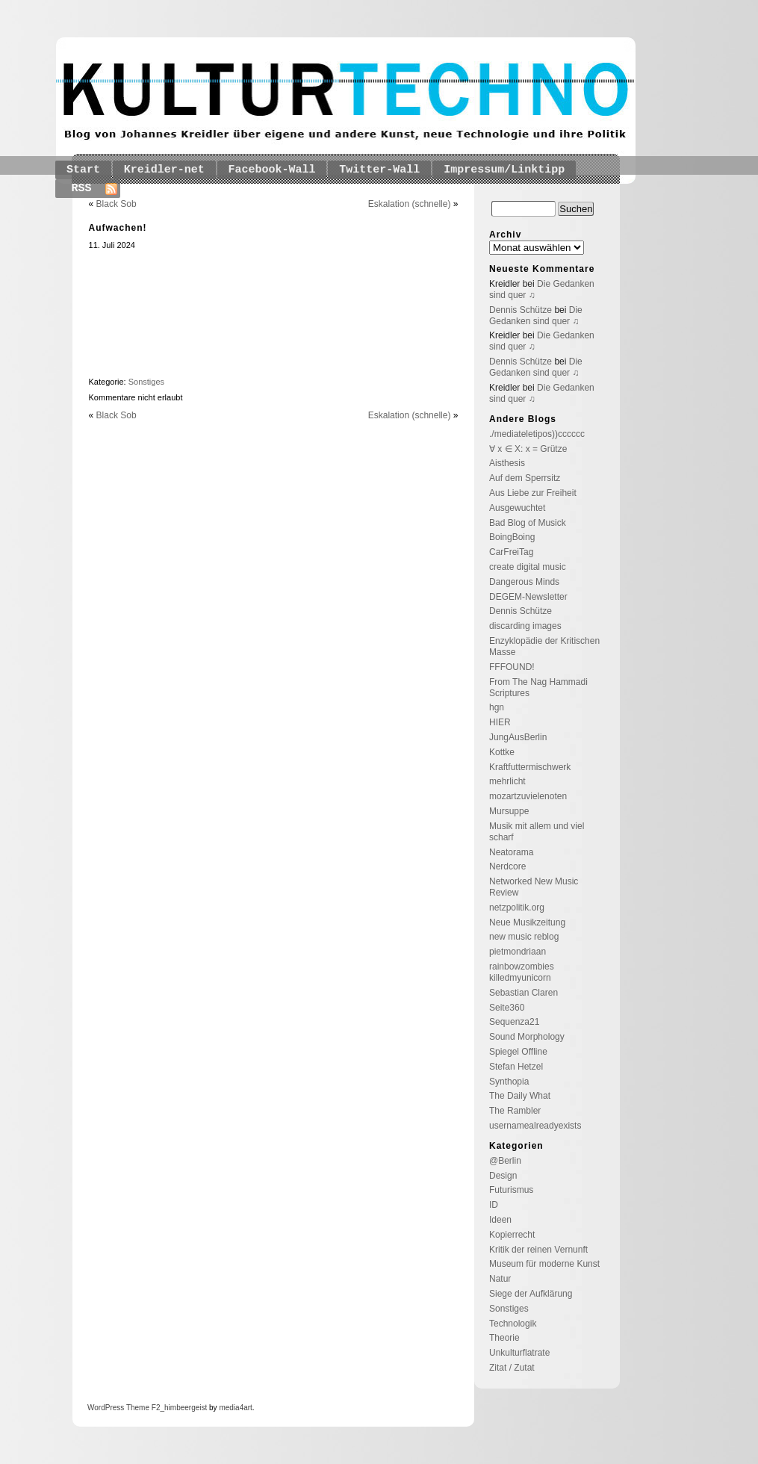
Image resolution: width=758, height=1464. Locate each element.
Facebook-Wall (272, 170)
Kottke (502, 752)
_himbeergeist (183, 1407)
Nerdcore (507, 866)
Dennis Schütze (520, 310)
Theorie (504, 1338)
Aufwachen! (118, 228)
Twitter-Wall (379, 170)
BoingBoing (512, 537)
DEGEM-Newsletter (528, 597)
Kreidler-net (164, 170)
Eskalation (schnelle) (409, 204)
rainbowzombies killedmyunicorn (521, 972)
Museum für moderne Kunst (544, 1264)
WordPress (105, 1407)
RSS (82, 188)
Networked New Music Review (533, 887)
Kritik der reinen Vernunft (538, 1249)
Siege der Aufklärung (530, 1293)
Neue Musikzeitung (527, 922)
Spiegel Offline (518, 1051)
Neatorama (511, 852)
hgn (496, 707)
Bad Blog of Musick (527, 523)
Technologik (512, 1323)
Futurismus (511, 1190)
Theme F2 (142, 1407)
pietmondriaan (517, 951)
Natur (500, 1279)
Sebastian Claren (523, 992)
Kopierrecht (512, 1234)
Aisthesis (507, 463)
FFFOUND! (512, 667)
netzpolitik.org (516, 907)
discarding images (525, 626)
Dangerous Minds (524, 582)
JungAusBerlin (518, 737)
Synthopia (509, 1081)
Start (83, 170)
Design (503, 1175)
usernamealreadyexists (535, 1125)
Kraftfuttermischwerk (530, 767)
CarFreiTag (511, 552)
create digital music (527, 567)
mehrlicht (507, 781)
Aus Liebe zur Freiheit (533, 493)
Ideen (500, 1220)
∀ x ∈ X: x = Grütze (528, 449)
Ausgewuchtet (517, 508)
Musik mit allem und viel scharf (536, 832)
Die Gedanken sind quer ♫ (536, 315)
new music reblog (524, 936)
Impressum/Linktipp (504, 170)
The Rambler (515, 1110)
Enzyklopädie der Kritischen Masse (544, 646)
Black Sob (116, 204)
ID (493, 1205)
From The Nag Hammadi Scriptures (538, 687)
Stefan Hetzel (516, 1066)
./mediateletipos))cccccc (537, 434)
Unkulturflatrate (519, 1352)
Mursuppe (509, 811)
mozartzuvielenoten (528, 796)
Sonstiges (146, 381)
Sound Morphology (527, 1037)
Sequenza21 (514, 1022)
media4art (235, 1407)
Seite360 (506, 1007)
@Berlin (505, 1161)
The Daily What (519, 1096)
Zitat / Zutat (512, 1367)
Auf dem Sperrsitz (524, 478)
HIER (500, 722)
